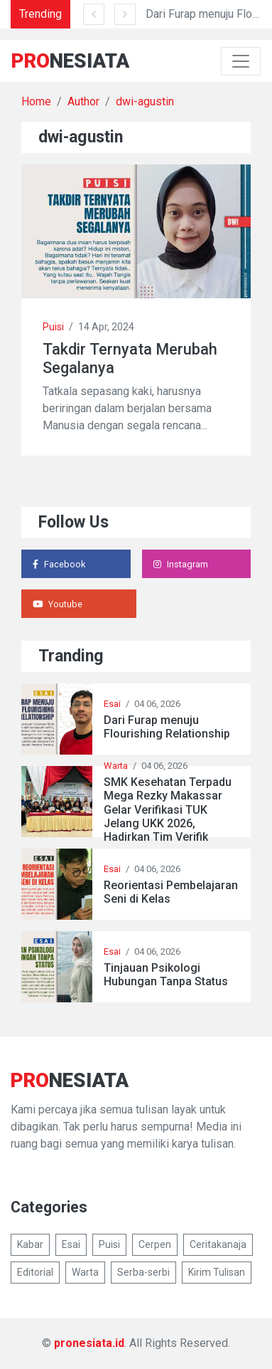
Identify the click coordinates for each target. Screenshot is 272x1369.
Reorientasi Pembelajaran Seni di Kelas (171, 892)
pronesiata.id (89, 1343)
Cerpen (154, 1244)
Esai (112, 703)
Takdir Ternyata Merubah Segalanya (130, 358)
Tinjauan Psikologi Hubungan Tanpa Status (166, 974)
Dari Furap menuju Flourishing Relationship (167, 726)
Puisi (53, 326)
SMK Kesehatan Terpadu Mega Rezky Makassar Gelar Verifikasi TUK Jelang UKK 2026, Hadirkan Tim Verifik (168, 809)
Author (83, 101)
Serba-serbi (143, 1272)
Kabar (30, 1244)
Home (36, 101)
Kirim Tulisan (216, 1272)
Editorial (35, 1272)
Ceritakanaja (218, 1244)
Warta (116, 765)
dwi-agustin (145, 101)
